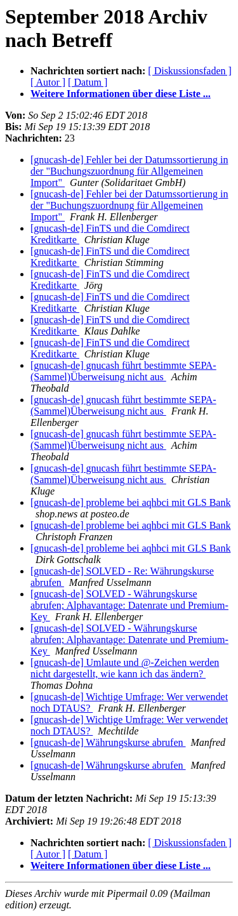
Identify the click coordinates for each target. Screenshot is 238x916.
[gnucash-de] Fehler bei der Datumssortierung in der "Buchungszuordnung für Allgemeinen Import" (129, 171)
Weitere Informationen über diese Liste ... (120, 93)
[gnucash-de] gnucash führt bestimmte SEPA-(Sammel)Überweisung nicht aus (123, 371)
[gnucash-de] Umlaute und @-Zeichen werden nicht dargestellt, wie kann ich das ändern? (124, 668)
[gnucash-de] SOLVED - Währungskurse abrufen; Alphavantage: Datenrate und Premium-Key (129, 605)
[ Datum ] (87, 82)
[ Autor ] (47, 82)
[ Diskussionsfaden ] (190, 70)
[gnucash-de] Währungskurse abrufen (108, 742)
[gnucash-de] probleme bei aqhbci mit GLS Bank (130, 502)
